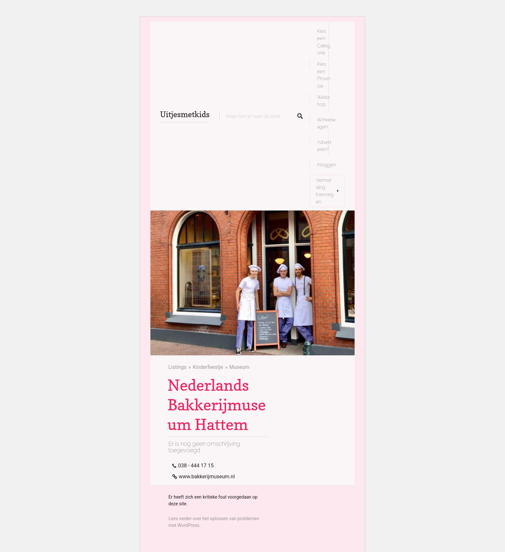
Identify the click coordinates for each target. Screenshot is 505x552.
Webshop (323, 100)
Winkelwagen (326, 123)
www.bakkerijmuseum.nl (207, 476)
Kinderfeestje (208, 367)
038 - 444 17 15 (196, 466)
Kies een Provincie (323, 74)
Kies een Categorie (323, 41)
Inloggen (326, 164)
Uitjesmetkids (185, 114)
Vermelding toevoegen (325, 190)
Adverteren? (324, 145)
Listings (177, 367)
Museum (239, 367)
